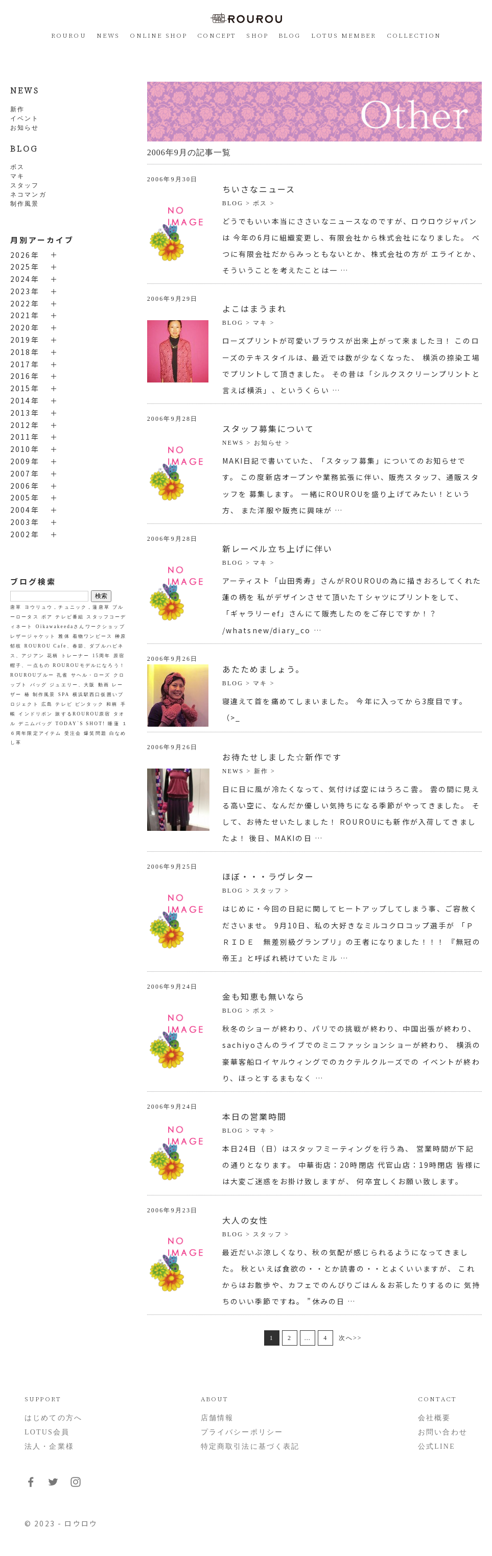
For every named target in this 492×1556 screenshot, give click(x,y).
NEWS (108, 35)
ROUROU (68, 35)
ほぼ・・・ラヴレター (268, 876)
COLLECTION (414, 35)
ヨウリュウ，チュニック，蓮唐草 (67, 607)
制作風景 (24, 203)
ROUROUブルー (32, 675)
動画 (103, 684)
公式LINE (436, 1446)
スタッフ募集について (268, 428)
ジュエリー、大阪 (72, 684)
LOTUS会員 (47, 1432)
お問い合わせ (442, 1432)
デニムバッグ (35, 723)
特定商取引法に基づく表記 (250, 1446)
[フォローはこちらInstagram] (75, 1486)
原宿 (119, 655)
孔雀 (62, 675)
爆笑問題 (95, 733)
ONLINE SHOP (158, 35)
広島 (47, 704)
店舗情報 (217, 1418)
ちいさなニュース (258, 189)
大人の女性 (245, 1220)
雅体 (63, 636)
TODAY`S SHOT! (80, 723)
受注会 (72, 733)
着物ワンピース (92, 636)
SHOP (257, 35)
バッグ (38, 684)
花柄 (52, 655)
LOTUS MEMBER (344, 35)
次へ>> (350, 1338)
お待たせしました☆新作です (282, 757)
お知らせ (24, 127)
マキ (17, 176)
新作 (17, 109)
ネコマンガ (28, 194)
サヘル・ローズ (91, 675)
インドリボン (35, 713)
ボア (47, 616)
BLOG (289, 35)
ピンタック (89, 704)
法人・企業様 (49, 1446)
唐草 (15, 607)
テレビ (63, 704)
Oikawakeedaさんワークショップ (80, 626)
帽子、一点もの (30, 665)
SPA (64, 694)
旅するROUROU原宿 (82, 713)
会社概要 (434, 1418)
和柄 (112, 704)
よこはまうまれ (254, 308)
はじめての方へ (53, 1418)
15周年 (101, 655)
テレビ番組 (69, 616)
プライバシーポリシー (242, 1432)
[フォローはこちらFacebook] (31, 1486)
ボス (17, 167)
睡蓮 (113, 723)
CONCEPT (216, 35)
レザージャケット (33, 636)
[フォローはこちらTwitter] (53, 1486)
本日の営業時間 (254, 1116)
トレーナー (75, 655)
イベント (24, 118)
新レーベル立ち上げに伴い (277, 548)
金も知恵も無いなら (263, 996)
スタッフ (24, 185)
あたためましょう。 (263, 669)
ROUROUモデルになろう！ (89, 665)
